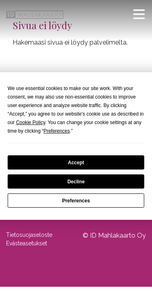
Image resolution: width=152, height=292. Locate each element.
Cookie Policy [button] (30, 122)
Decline (76, 182)
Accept (76, 162)
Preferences (76, 201)
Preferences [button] (56, 131)
